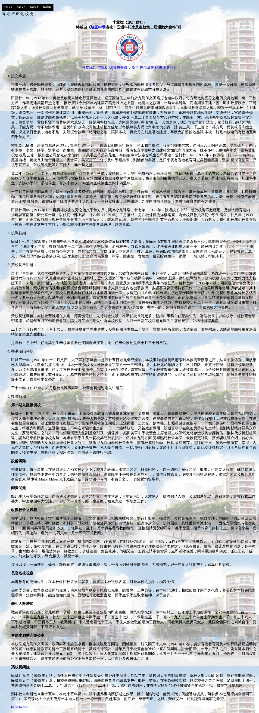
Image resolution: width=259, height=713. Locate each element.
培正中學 (98, 27)
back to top (19, 707)
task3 (34, 7)
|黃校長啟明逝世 (125, 67)
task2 (21, 7)
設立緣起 (89, 67)
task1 (8, 7)
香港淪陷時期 (151, 67)
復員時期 (169, 67)
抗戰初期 (104, 67)
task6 (47, 7)
